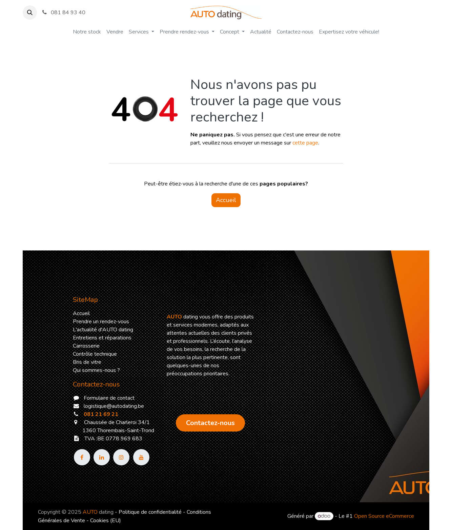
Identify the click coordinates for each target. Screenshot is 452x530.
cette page (305, 143)
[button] (30, 12)
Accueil (226, 200)
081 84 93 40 (63, 12)
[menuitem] (87, 32)
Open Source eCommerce (384, 516)
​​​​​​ (210, 422)
